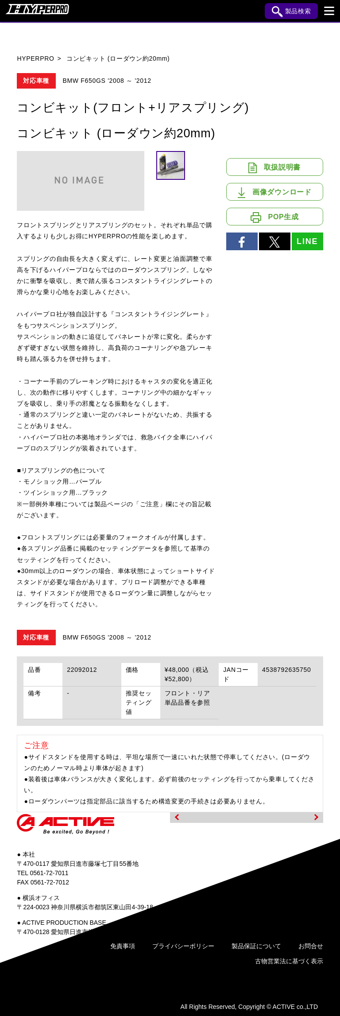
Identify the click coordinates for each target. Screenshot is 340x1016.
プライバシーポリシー (183, 946)
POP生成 (275, 217)
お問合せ (310, 946)
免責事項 (122, 946)
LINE (307, 241)
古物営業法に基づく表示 (289, 961)
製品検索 (291, 11)
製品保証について (256, 946)
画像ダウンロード (275, 192)
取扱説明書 (274, 168)
